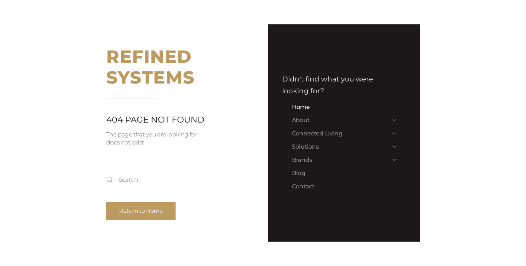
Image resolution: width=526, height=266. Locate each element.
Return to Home (141, 211)
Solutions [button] (344, 146)
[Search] (148, 179)
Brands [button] (344, 159)
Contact (303, 186)
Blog (298, 173)
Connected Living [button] (344, 133)
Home (301, 106)
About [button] (344, 120)
